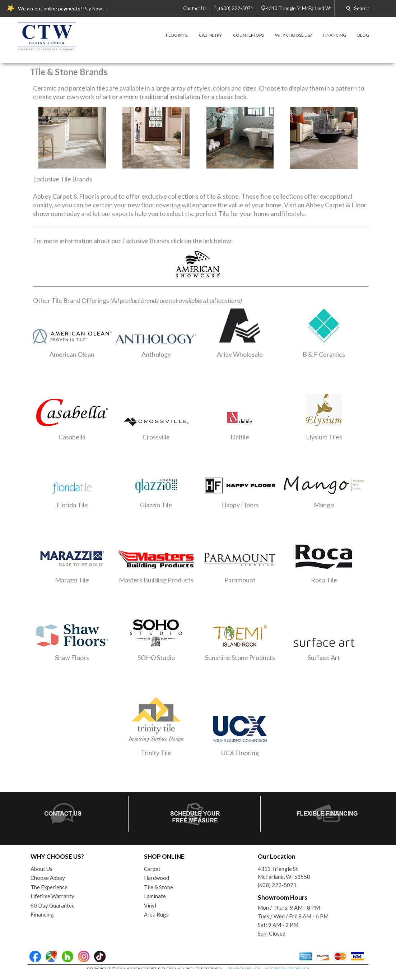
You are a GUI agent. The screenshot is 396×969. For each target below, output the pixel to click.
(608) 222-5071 (277, 885)
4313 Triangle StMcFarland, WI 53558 (284, 873)
